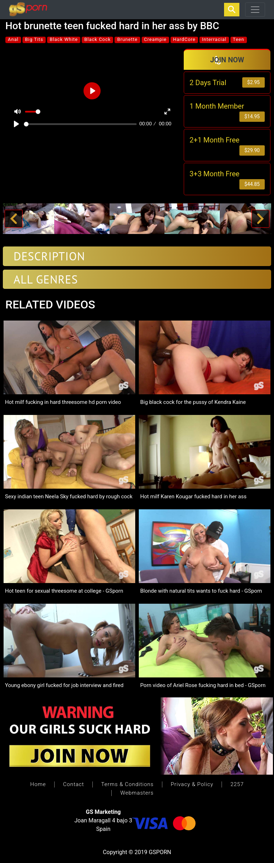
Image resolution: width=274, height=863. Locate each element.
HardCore (184, 39)
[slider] (80, 124)
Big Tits (34, 39)
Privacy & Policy (192, 784)
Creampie (155, 39)
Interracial (214, 39)
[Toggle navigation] (255, 9)
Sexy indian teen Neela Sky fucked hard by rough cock (68, 496)
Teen (238, 39)
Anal (13, 39)
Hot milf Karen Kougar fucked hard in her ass (193, 496)
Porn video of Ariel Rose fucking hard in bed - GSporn (202, 685)
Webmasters (136, 793)
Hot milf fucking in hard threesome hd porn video (63, 402)
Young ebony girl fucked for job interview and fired (64, 685)
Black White (64, 39)
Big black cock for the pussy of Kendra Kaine (193, 402)
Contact (73, 784)
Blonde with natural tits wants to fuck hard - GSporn (201, 591)
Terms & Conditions (127, 784)
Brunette (127, 39)
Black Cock (97, 39)
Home (38, 784)
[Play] (16, 124)
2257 (237, 784)
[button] (13, 218)
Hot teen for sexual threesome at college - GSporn (64, 591)
